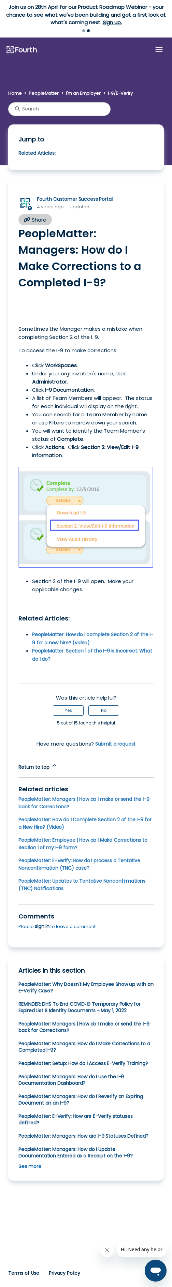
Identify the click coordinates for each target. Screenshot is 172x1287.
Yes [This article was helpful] (68, 710)
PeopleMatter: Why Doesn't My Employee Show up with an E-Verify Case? (86, 987)
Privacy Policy (64, 1273)
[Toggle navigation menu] (159, 50)
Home (15, 93)
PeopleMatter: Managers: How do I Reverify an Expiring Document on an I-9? (80, 1099)
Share (35, 219)
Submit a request (115, 743)
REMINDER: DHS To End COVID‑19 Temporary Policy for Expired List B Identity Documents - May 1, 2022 (79, 1007)
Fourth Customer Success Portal (74, 199)
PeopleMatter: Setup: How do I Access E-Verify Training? (83, 1063)
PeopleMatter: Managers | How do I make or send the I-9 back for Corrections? (83, 1027)
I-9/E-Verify (120, 93)
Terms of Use (23, 1273)
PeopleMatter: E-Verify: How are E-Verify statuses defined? (75, 1119)
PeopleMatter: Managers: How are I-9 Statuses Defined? (83, 1136)
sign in (42, 926)
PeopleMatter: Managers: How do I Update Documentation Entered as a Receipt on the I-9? (75, 1152)
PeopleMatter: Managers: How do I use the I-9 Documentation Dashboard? (71, 1080)
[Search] (59, 109)
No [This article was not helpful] (103, 710)
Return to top (38, 766)
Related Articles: (36, 153)
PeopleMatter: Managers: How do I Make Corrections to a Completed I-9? (84, 1046)
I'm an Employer (83, 93)
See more (29, 1166)
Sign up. (112, 22)
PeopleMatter (43, 93)
